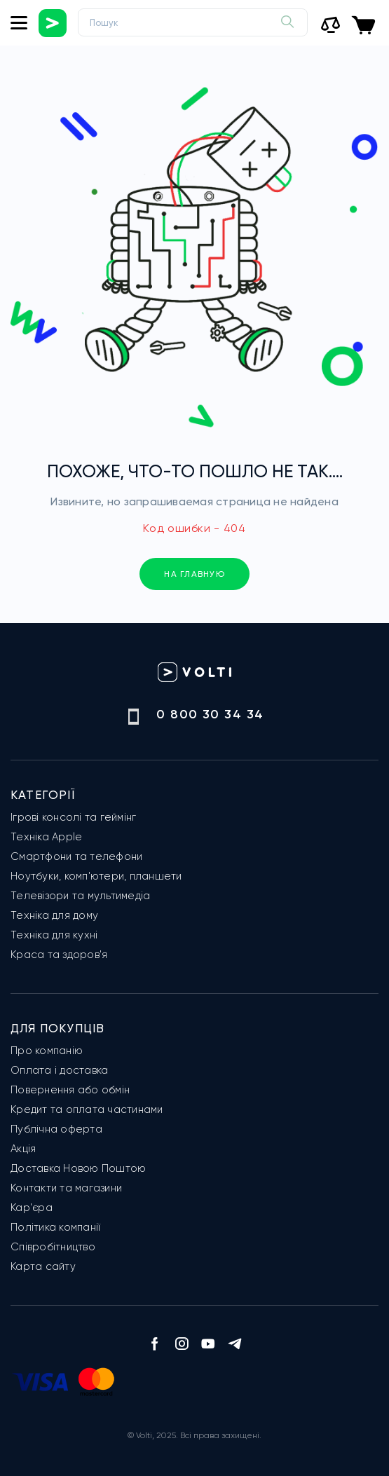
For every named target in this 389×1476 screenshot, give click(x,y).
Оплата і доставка (59, 1070)
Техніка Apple (46, 837)
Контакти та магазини (66, 1188)
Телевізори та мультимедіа (80, 895)
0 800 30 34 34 (210, 714)
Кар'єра (32, 1207)
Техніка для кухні (54, 935)
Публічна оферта (56, 1129)
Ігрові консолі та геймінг (73, 817)
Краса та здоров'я (59, 954)
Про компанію (47, 1050)
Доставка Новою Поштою (78, 1168)
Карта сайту (43, 1266)
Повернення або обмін (70, 1090)
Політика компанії (55, 1227)
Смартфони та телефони (76, 856)
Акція (23, 1148)
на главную (194, 574)
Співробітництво (53, 1247)
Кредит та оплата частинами (87, 1109)
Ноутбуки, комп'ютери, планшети (96, 876)
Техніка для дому (54, 915)
